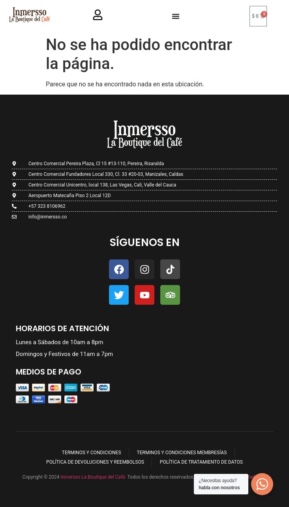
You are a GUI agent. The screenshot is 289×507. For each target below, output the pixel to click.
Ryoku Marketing (248, 477)
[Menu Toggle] (176, 16)
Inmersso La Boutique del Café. (92, 477)
